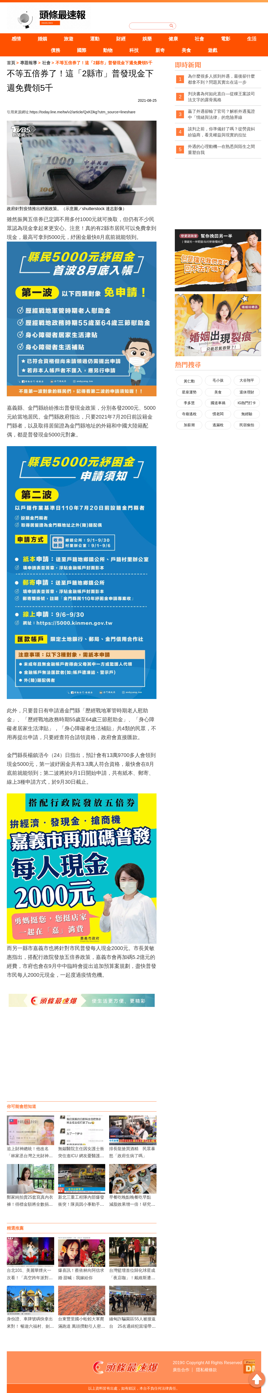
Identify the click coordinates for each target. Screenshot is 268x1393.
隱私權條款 (206, 1370)
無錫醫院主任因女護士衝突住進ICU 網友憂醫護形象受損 (81, 1155)
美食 (186, 50)
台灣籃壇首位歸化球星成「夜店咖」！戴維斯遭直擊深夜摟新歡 (132, 1277)
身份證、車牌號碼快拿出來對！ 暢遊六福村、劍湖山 (30, 1326)
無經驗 (246, 414)
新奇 (160, 50)
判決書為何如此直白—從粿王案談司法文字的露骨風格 (221, 97)
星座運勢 (189, 392)
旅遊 (68, 38)
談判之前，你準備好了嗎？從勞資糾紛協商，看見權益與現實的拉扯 (221, 132)
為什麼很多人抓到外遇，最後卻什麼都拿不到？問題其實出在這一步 (221, 79)
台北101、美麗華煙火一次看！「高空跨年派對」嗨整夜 (30, 1277)
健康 (173, 38)
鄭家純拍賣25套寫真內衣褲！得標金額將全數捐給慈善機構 (30, 1204)
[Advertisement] (82, 1059)
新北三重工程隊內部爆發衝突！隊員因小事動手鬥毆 (81, 1204)
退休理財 (246, 392)
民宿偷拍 (246, 425)
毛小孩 (218, 380)
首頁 (11, 63)
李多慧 (189, 403)
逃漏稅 (218, 425)
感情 (16, 38)
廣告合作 (181, 1370)
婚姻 (42, 38)
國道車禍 (218, 403)
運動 (94, 38)
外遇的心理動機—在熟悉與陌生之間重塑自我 (221, 149)
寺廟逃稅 (189, 414)
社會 (199, 38)
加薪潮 (189, 425)
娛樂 (147, 38)
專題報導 (28, 63)
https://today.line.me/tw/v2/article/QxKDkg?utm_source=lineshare (82, 112)
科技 (134, 50)
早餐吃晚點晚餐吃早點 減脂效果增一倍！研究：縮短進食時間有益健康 (132, 1204)
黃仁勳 (189, 381)
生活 (251, 38)
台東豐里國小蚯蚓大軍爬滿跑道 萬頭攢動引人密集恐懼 (81, 1326)
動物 (108, 50)
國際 (81, 50)
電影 (225, 38)
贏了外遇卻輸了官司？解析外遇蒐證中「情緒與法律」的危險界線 (221, 114)
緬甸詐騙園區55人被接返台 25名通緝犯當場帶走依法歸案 (132, 1326)
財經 (121, 38)
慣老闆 (218, 414)
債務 (55, 50)
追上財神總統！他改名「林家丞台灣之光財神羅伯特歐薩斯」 (30, 1155)
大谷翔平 (246, 380)
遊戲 (212, 50)
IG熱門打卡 (247, 403)
